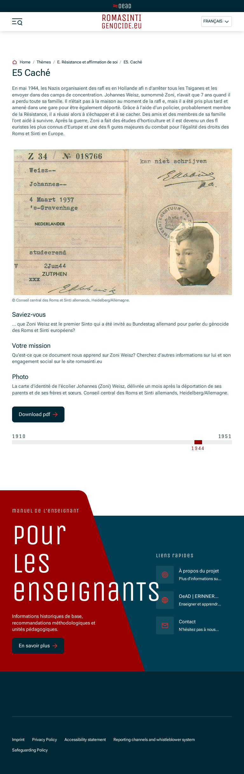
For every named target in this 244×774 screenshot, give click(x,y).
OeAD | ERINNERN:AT (200, 597)
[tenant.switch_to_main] (122, 6)
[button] (216, 21)
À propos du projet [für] (199, 571)
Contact (187, 622)
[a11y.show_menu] (17, 22)
